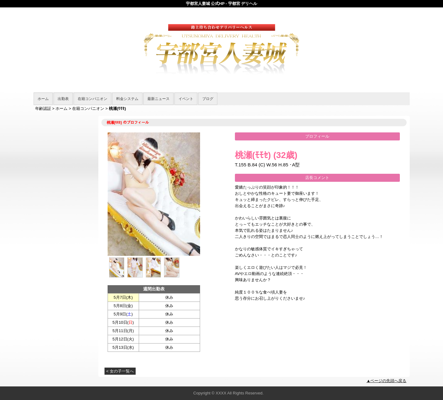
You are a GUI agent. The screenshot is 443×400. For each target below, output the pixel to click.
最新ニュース (158, 99)
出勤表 (63, 99)
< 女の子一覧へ (120, 371)
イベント (185, 99)
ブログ (207, 99)
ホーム (43, 99)
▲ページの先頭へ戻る (387, 380)
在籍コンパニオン (92, 99)
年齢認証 (43, 108)
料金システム (127, 99)
